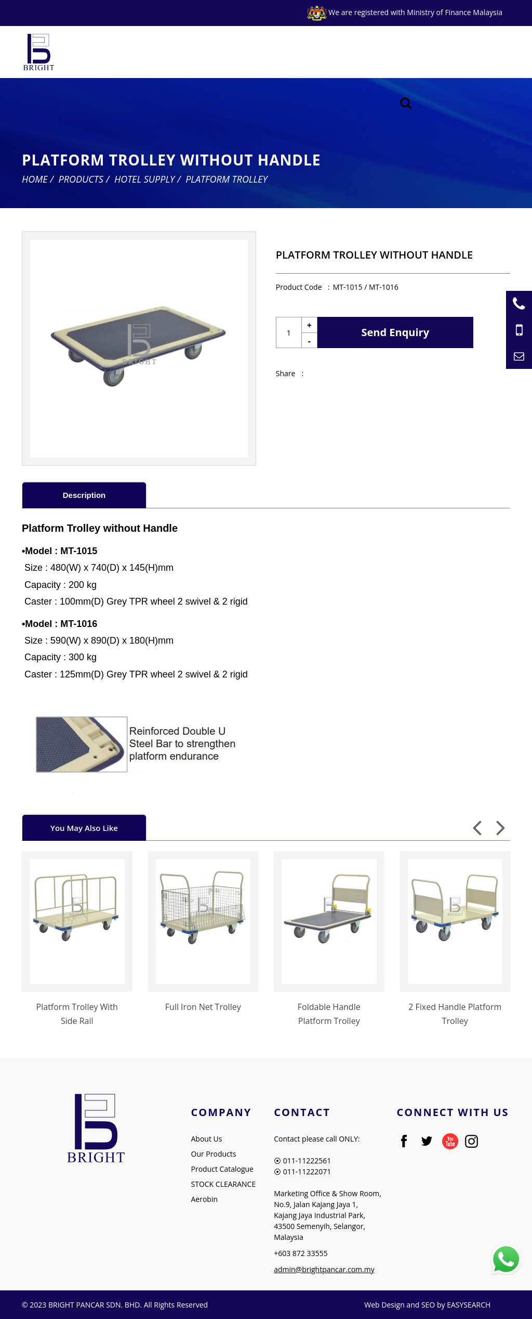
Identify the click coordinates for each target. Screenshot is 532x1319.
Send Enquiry (396, 332)
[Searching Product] (406, 103)
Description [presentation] (84, 495)
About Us (206, 1139)
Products (81, 179)
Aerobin (204, 1199)
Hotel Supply (144, 179)
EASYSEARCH (468, 1305)
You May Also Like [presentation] (84, 828)
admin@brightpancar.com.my (324, 1269)
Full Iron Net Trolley (203, 1007)
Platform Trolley (226, 179)
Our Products (213, 1154)
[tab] (84, 494)
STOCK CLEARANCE (223, 1184)
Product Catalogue (222, 1169)
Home (35, 179)
